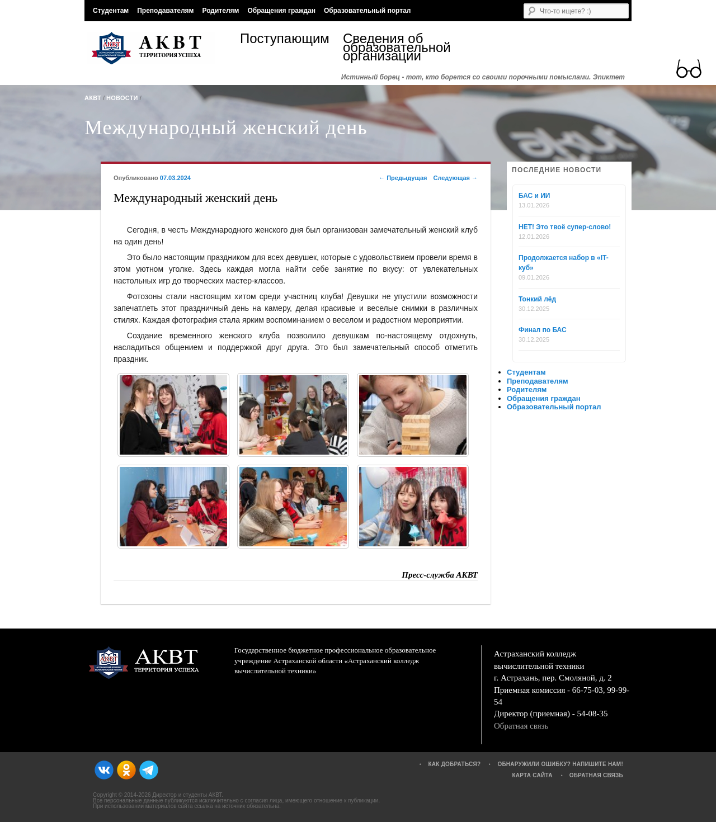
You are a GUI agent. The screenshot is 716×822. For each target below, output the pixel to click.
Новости (122, 98)
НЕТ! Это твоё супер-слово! (565, 227)
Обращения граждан (281, 11)
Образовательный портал (367, 11)
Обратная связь (521, 725)
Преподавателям (165, 11)
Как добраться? (454, 764)
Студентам (111, 11)
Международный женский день (226, 127)
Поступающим (284, 40)
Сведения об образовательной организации (394, 47)
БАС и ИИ (534, 196)
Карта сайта (532, 775)
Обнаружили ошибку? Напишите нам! (560, 764)
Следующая (455, 177)
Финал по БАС (543, 330)
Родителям (220, 11)
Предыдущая (403, 177)
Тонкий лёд (537, 299)
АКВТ (92, 98)
